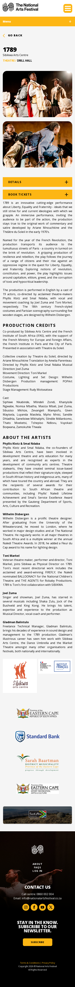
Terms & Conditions (30, 962)
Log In (37, 870)
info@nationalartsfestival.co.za (41, 898)
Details (14, 182)
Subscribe (37, 942)
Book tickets (20, 194)
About (37, 864)
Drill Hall (24, 60)
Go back (13, 35)
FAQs (37, 867)
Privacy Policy (48, 962)
